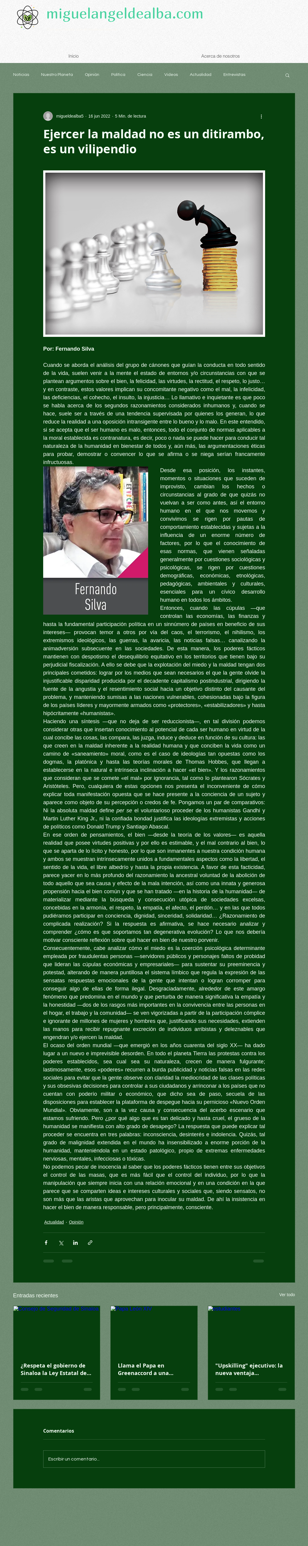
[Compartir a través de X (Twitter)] (61, 1242)
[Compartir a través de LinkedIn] (75, 1242)
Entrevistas (234, 75)
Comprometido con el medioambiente (82, 29)
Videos (171, 75)
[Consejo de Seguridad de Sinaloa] (56, 1330)
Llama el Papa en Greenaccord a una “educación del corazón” (150, 1369)
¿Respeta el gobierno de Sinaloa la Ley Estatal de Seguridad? (54, 1369)
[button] (287, 75)
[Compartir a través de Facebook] (46, 1242)
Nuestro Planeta (57, 75)
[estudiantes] (251, 1330)
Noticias (21, 75)
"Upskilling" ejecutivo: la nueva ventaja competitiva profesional (249, 1369)
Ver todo (287, 1294)
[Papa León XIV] (154, 1330)
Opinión (92, 75)
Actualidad (200, 75)
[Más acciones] (261, 116)
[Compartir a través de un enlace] (90, 1242)
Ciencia (144, 75)
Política (118, 75)
